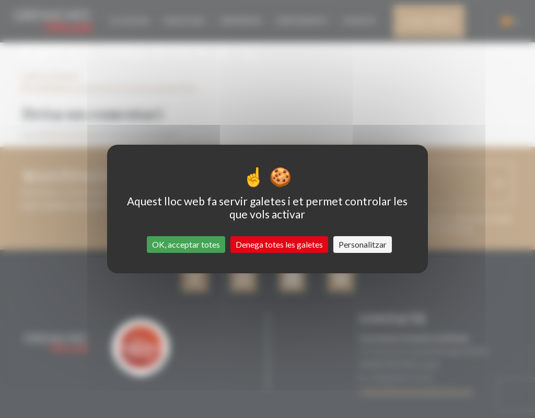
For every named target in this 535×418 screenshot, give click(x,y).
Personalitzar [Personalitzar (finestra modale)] (363, 244)
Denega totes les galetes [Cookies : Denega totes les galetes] (279, 244)
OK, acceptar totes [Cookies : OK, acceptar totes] (186, 244)
